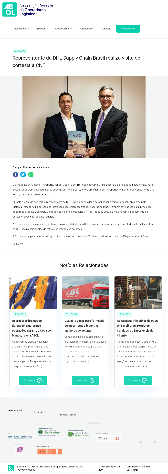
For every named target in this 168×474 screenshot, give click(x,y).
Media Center (53, 28)
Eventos (32, 28)
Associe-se (119, 28)
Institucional (11, 28)
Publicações (77, 28)
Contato (98, 28)
